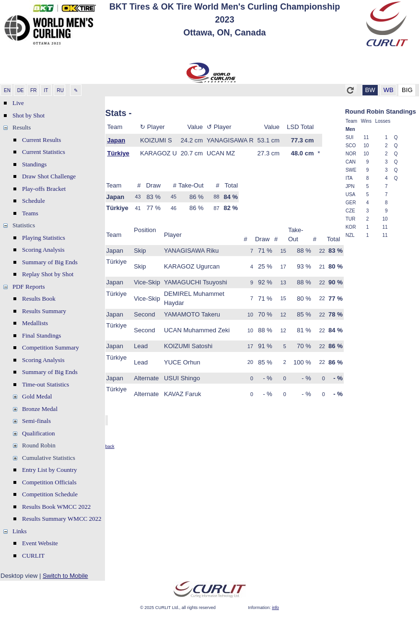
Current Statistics (43, 151)
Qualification (38, 433)
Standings (34, 164)
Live (18, 102)
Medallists (35, 323)
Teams (30, 213)
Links (19, 531)
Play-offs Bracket (44, 188)
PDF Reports (28, 286)
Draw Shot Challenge (49, 176)
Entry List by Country (49, 469)
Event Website (40, 543)
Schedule (33, 200)
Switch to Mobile (65, 575)
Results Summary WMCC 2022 (62, 518)
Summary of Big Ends (50, 262)
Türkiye (118, 153)
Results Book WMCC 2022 (56, 506)
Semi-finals (36, 420)
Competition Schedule (50, 494)
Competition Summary (50, 347)
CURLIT (33, 555)
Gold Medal (37, 396)
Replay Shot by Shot (47, 274)
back (110, 446)
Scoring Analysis (43, 249)
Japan (116, 140)
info (275, 607)
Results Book (39, 298)
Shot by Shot (28, 115)
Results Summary (44, 311)
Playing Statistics (43, 237)
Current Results (41, 139)
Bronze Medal (40, 408)
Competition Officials (49, 482)
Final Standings (41, 335)
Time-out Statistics (45, 384)
